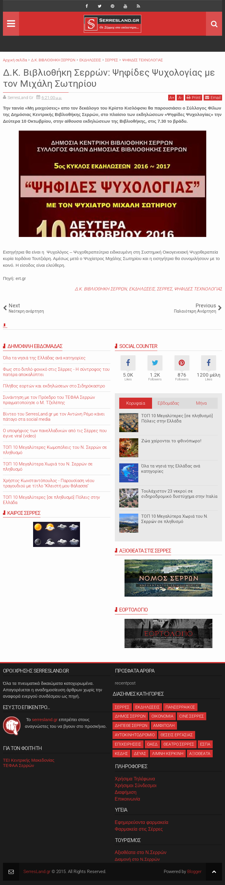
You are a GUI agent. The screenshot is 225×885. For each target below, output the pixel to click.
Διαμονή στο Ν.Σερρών (137, 859)
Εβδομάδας (168, 403)
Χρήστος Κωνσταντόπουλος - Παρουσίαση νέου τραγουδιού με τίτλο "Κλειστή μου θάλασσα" (48, 483)
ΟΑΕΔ (152, 744)
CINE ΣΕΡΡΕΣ (191, 716)
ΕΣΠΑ (205, 744)
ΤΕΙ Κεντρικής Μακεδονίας (28, 760)
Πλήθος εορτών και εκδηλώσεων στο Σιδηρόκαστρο (54, 386)
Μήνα (201, 403)
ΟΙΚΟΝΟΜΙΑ (162, 716)
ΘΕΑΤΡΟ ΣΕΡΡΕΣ (178, 744)
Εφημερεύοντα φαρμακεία (141, 822)
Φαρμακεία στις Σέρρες (139, 829)
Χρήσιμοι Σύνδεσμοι (135, 785)
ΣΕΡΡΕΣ (164, 289)
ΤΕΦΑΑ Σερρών (18, 765)
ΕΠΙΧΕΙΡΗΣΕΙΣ (128, 744)
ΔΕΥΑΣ (140, 753)
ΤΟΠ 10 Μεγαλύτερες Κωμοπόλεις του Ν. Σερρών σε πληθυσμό (55, 450)
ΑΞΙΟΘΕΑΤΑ (199, 753)
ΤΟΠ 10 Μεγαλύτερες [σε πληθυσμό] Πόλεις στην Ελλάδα (177, 418)
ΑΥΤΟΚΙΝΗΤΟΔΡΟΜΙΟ (135, 734)
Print (194, 97)
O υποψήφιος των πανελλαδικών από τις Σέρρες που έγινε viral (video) (55, 433)
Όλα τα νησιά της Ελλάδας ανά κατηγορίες (170, 468)
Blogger (194, 871)
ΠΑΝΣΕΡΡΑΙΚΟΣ (180, 707)
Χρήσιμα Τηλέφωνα (135, 778)
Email (213, 97)
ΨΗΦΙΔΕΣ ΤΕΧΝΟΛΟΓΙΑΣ (198, 289)
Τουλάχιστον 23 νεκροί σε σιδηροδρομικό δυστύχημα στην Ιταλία (179, 494)
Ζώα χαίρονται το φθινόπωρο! (171, 441)
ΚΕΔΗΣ (121, 753)
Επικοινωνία (127, 798)
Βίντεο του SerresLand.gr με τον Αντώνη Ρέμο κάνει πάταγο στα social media (54, 416)
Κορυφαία (135, 403)
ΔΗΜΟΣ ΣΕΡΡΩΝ (130, 716)
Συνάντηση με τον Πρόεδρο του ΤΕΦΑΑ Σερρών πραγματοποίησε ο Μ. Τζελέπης (49, 400)
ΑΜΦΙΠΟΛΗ (164, 725)
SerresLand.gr (36, 871)
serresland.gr (45, 719)
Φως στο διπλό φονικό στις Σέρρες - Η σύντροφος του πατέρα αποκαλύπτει (56, 372)
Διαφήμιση (126, 792)
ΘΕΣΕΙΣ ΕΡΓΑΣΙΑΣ (177, 734)
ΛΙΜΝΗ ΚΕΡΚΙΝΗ (167, 753)
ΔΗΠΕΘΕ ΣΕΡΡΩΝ (131, 725)
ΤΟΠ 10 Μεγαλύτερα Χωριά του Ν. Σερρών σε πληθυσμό (174, 519)
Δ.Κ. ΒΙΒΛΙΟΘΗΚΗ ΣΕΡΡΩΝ (101, 289)
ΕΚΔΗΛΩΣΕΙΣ (142, 289)
